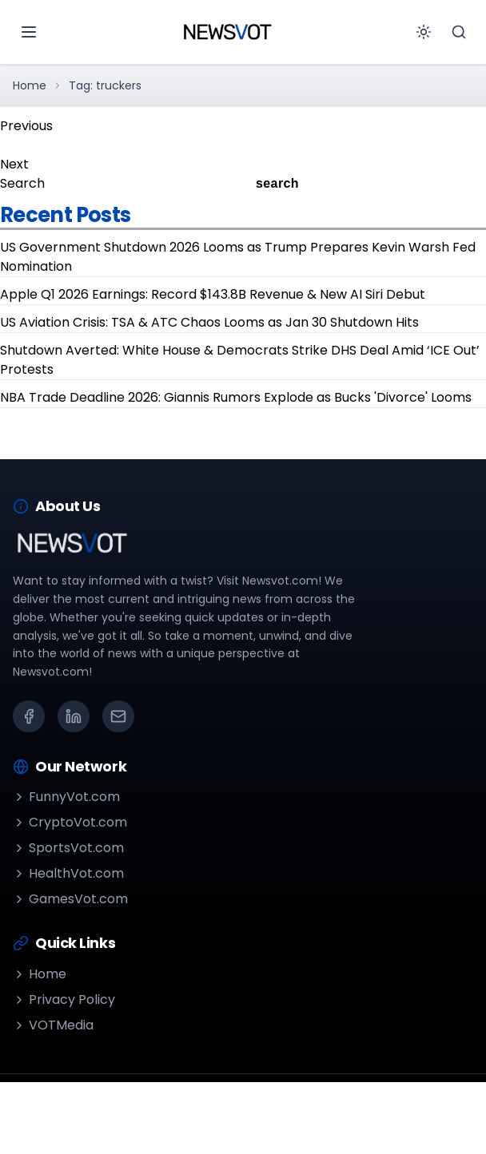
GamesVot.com (70, 899)
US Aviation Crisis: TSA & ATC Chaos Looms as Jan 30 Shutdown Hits (209, 322)
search (277, 183)
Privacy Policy (64, 999)
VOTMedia (53, 1025)
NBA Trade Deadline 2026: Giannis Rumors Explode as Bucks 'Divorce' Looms (236, 397)
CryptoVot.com (70, 822)
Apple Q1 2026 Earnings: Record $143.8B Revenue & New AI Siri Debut (212, 294)
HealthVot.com (68, 873)
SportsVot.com (68, 848)
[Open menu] (29, 32)
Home (29, 85)
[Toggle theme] (423, 32)
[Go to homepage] (227, 32)
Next (14, 164)
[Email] (118, 716)
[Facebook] (29, 716)
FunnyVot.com (66, 796)
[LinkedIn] (74, 716)
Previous (26, 126)
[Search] (458, 32)
